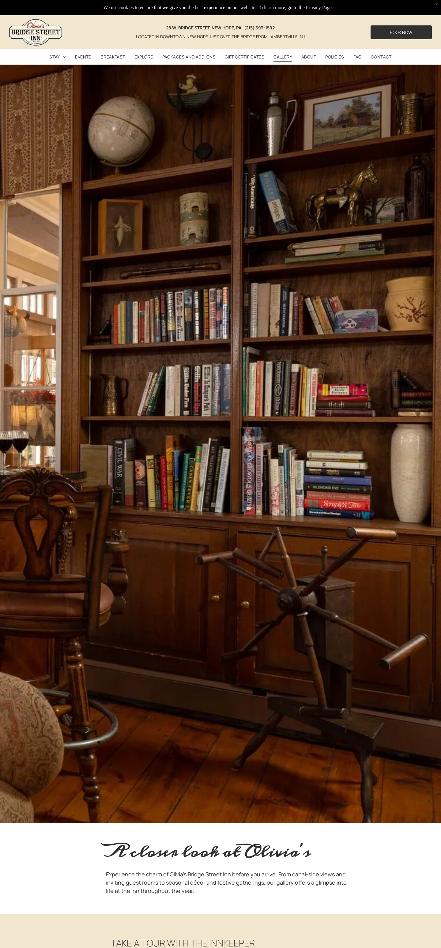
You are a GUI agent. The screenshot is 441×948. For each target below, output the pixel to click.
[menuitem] (57, 57)
